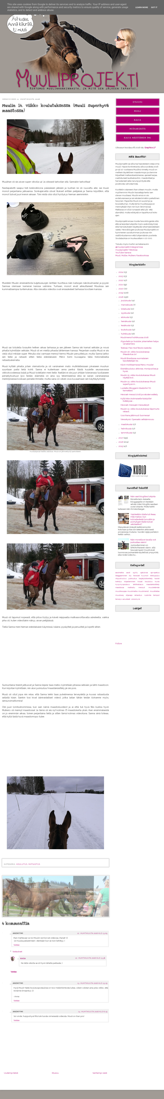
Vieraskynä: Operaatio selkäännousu (137, 419)
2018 (121, 297)
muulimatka (132, 591)
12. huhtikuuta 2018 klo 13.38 (90, 958)
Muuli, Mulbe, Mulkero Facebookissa (132, 255)
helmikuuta (126, 428)
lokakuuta (126, 309)
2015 (121, 446)
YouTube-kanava (123, 252)
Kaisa (23, 959)
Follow (118, 643)
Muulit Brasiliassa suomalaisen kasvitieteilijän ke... (135, 359)
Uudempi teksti (11, 1073)
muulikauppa (121, 591)
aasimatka (119, 573)
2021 (121, 284)
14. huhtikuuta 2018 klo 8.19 (92, 1012)
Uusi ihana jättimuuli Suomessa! (135, 415)
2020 (121, 288)
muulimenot (143, 591)
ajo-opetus (155, 573)
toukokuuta (126, 329)
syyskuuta (126, 313)
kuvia (157, 581)
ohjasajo (129, 595)
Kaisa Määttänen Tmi (137, 137)
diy (130, 576)
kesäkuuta (126, 325)
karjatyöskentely (146, 578)
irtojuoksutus (120, 578)
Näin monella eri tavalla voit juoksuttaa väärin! (143, 540)
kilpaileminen (129, 581)
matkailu (131, 587)
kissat (140, 581)
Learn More (141, 7)
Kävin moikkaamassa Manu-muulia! (137, 364)
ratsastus (34, 864)
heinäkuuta (126, 321)
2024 (121, 272)
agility (135, 573)
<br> (55, 655)
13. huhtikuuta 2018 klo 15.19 (92, 983)
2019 (121, 293)
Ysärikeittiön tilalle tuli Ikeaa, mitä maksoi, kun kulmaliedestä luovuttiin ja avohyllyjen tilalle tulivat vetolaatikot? (143, 519)
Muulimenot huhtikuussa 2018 (135, 337)
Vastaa (16, 945)
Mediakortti (138, 128)
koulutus (21, 864)
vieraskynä (135, 599)
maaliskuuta (127, 424)
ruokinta (147, 595)
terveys (118, 599)
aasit (128, 573)
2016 (121, 442)
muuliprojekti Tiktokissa (126, 250)
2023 (121, 276)
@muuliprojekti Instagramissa (129, 247)
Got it (154, 7)
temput (156, 595)
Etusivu (55, 1073)
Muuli (137, 111)
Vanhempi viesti (99, 1073)
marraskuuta (127, 305)
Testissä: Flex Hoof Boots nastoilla (136, 348)
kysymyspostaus (122, 584)
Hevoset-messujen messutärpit (135, 405)
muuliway (119, 595)
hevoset (136, 576)
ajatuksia (144, 573)
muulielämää (154, 587)
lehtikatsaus (138, 584)
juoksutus (132, 578)
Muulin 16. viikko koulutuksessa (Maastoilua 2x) (135, 353)
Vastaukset (17, 951)
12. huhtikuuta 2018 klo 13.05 (92, 933)
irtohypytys (154, 576)
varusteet (126, 599)
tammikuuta (127, 432)
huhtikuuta (126, 333)
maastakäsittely (152, 584)
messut (141, 587)
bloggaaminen (121, 576)
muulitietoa (154, 591)
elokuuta (125, 317)
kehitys (118, 581)
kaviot (157, 578)
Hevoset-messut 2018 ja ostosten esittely (139, 394)
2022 (121, 280)
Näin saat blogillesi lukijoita (142, 496)
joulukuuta (126, 300)
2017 (121, 438)
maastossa (119, 587)
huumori (144, 576)
